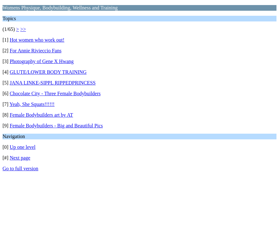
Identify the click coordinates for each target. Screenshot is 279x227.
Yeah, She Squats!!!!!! (32, 104)
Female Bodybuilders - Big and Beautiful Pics (56, 125)
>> (23, 29)
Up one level (23, 147)
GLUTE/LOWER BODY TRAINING (48, 72)
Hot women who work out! (37, 40)
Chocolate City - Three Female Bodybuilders (55, 93)
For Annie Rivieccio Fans (36, 50)
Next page (20, 157)
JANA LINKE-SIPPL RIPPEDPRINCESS (53, 82)
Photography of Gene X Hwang (42, 61)
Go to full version (20, 168)
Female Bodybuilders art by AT (41, 115)
